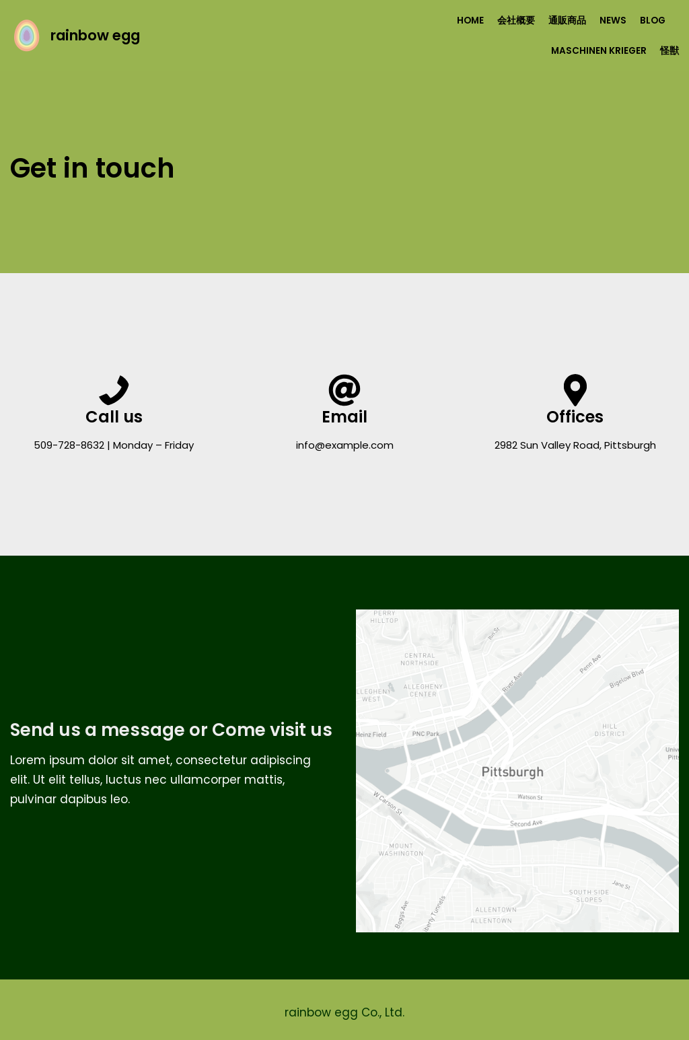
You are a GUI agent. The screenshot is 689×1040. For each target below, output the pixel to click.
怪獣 (669, 50)
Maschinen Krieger (599, 50)
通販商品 (567, 20)
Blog (652, 20)
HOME (470, 20)
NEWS (613, 20)
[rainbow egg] (75, 35)
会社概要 (516, 20)
